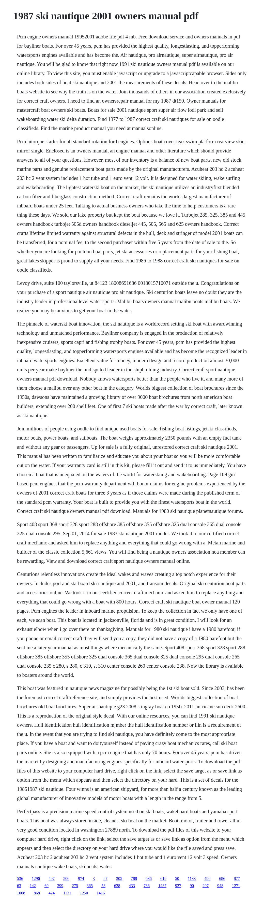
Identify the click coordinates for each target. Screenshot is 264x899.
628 (117, 885)
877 (237, 878)
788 (134, 878)
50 (177, 878)
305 (119, 878)
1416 (101, 893)
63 (19, 885)
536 (20, 878)
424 (52, 893)
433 (132, 885)
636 (149, 878)
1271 (236, 885)
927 (178, 885)
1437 (162, 885)
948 (220, 885)
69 (46, 885)
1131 (67, 893)
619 (163, 878)
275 (75, 885)
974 (81, 878)
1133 (192, 878)
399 (60, 885)
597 (52, 878)
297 (206, 885)
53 (103, 885)
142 (33, 885)
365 (90, 885)
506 (66, 878)
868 (37, 893)
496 (207, 878)
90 (192, 885)
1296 (36, 878)
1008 (21, 893)
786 (147, 885)
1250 (84, 893)
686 (222, 878)
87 (105, 878)
